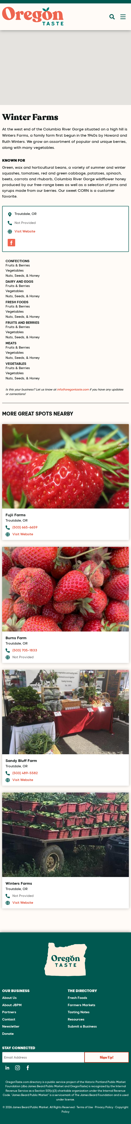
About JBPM (12, 1005)
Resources (76, 1019)
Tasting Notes (79, 1012)
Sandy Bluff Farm (21, 760)
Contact (8, 1019)
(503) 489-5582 (25, 773)
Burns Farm (16, 637)
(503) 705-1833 (24, 650)
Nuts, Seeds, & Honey (23, 275)
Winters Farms (19, 883)
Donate (8, 1033)
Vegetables (15, 270)
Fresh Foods (17, 302)
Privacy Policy (104, 1107)
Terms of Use (85, 1107)
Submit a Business (82, 1026)
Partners (9, 1012)
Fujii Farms (16, 514)
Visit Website (25, 231)
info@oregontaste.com (73, 389)
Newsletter (10, 1026)
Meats (11, 343)
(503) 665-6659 (24, 527)
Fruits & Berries (18, 265)
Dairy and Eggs (19, 281)
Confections (17, 261)
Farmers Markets (81, 1005)
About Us (9, 997)
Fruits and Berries (22, 322)
